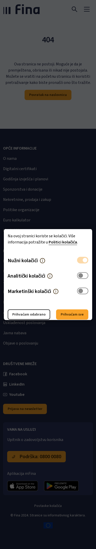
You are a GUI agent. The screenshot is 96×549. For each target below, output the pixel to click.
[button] (42, 260)
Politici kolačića (63, 242)
